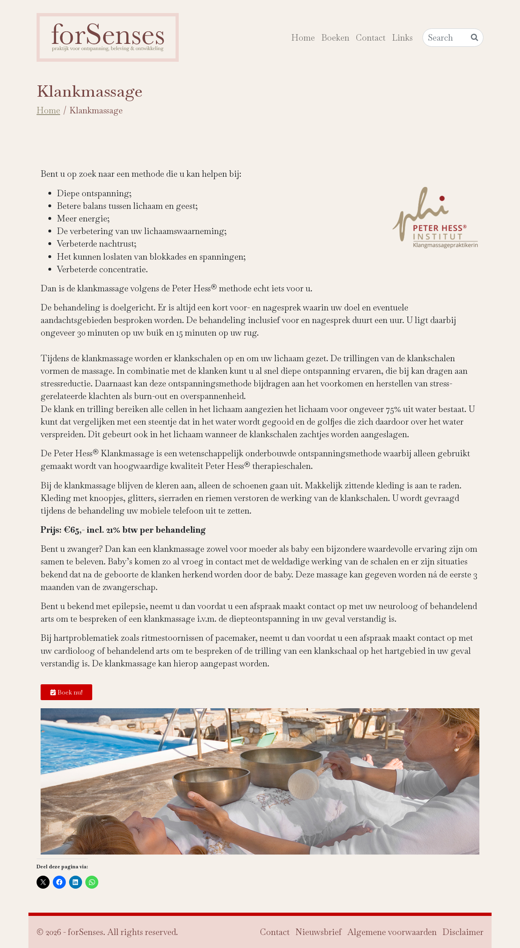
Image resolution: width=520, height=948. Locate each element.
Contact (371, 37)
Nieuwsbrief (318, 931)
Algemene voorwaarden (392, 931)
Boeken (335, 37)
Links (402, 37)
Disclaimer (462, 931)
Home (303, 37)
